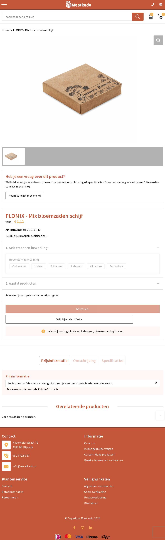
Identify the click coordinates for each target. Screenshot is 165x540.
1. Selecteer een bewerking (27, 247)
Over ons (89, 443)
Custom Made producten (99, 454)
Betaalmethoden (13, 491)
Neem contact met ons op (25, 195)
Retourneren (10, 497)
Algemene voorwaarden (99, 486)
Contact (7, 486)
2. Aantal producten (21, 283)
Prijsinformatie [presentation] (54, 360)
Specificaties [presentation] (113, 360)
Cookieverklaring (95, 491)
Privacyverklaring (95, 497)
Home (5, 30)
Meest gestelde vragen (98, 449)
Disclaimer (91, 503)
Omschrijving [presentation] (84, 360)
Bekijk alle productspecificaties (27, 236)
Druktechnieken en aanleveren (103, 460)
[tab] (54, 360)
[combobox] (67, 17)
